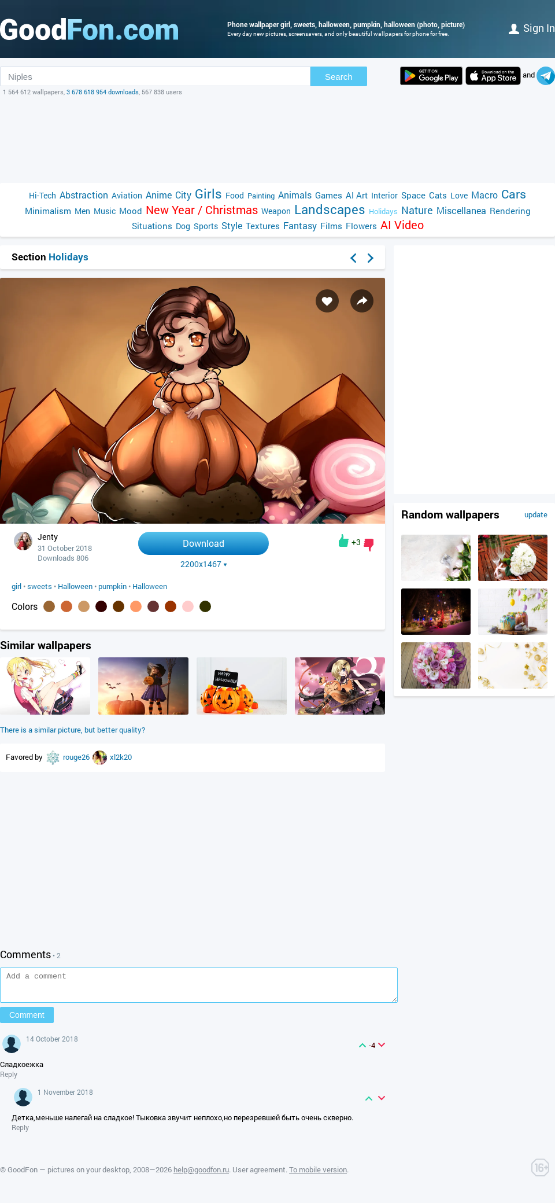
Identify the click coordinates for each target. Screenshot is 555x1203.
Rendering (510, 210)
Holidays (383, 211)
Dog (183, 225)
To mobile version (318, 1174)
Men (82, 210)
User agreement (259, 1174)
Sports (206, 225)
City (183, 195)
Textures (263, 225)
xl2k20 (121, 757)
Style (231, 225)
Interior (384, 195)
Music (105, 210)
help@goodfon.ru (201, 1174)
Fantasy (300, 225)
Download (203, 543)
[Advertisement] (277, 139)
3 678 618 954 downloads (102, 91)
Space (413, 195)
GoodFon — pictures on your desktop (69, 1174)
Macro (484, 195)
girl (16, 586)
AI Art (357, 195)
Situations (152, 225)
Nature (417, 210)
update (535, 514)
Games (328, 195)
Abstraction (84, 195)
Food (234, 195)
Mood (130, 210)
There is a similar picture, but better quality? (72, 729)
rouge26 (77, 757)
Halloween (75, 586)
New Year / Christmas (202, 209)
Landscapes (329, 209)
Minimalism (48, 210)
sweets (39, 586)
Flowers (361, 225)
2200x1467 (203, 564)
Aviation (127, 195)
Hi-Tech (42, 195)
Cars (513, 194)
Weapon (276, 210)
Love (459, 195)
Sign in (532, 28)
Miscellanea (461, 210)
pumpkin (112, 586)
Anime (159, 195)
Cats (438, 195)
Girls (208, 193)
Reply (8, 1079)
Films (331, 225)
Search (339, 77)
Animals (295, 195)
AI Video (402, 224)
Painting (261, 195)
